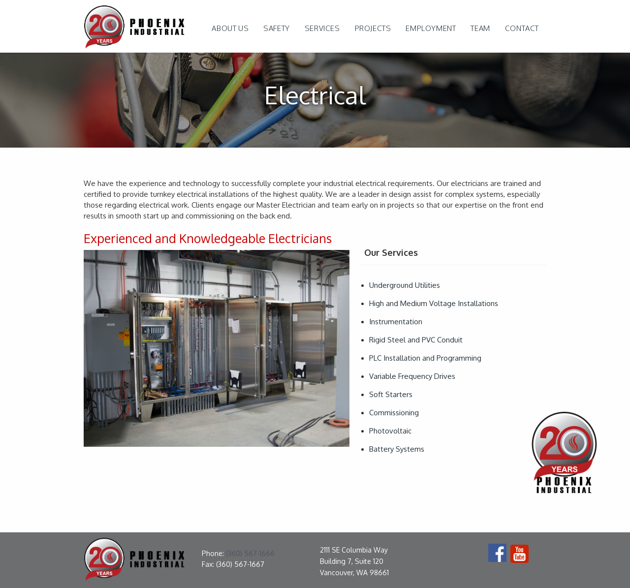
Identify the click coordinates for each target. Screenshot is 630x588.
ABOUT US (230, 28)
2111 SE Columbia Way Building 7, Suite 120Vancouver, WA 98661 (354, 561)
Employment (431, 28)
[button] (322, 28)
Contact (522, 28)
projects (373, 28)
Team (480, 28)
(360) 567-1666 (250, 553)
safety (276, 28)
